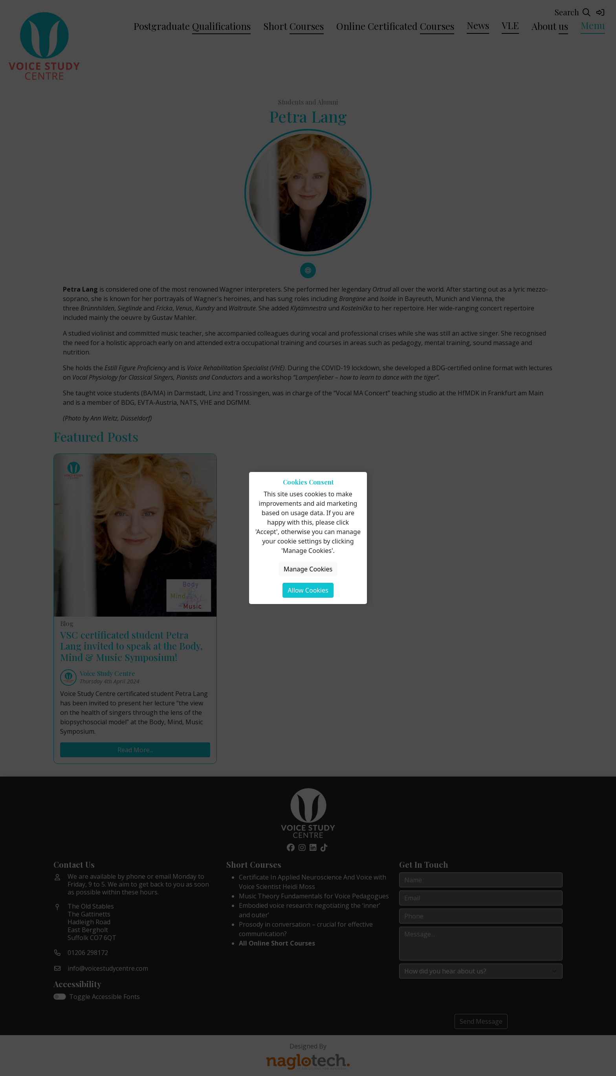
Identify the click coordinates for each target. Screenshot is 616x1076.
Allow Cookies (308, 590)
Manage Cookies (308, 569)
